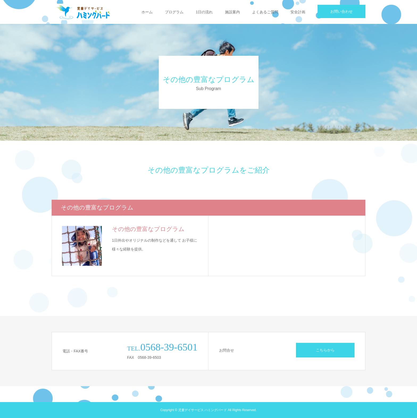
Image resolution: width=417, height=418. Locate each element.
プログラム (174, 12)
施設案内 (232, 12)
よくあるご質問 (265, 12)
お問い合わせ (341, 11)
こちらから (325, 350)
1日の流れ (204, 12)
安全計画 (297, 12)
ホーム (147, 12)
